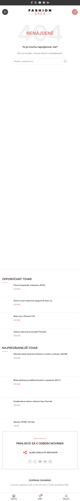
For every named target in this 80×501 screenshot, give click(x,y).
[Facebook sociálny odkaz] (31, 2)
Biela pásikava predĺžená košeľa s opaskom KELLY (37, 380)
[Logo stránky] (40, 12)
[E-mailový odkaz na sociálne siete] (40, 2)
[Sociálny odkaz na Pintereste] (44, 2)
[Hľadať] (40, 61)
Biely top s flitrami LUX (24, 316)
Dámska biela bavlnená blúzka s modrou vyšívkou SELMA (40, 354)
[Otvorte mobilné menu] (5, 12)
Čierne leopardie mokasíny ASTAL (29, 285)
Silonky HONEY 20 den (24, 422)
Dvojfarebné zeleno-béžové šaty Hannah (32, 401)
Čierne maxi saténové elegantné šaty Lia (32, 300)
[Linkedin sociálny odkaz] (48, 2)
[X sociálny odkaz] (36, 2)
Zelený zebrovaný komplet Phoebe (29, 331)
